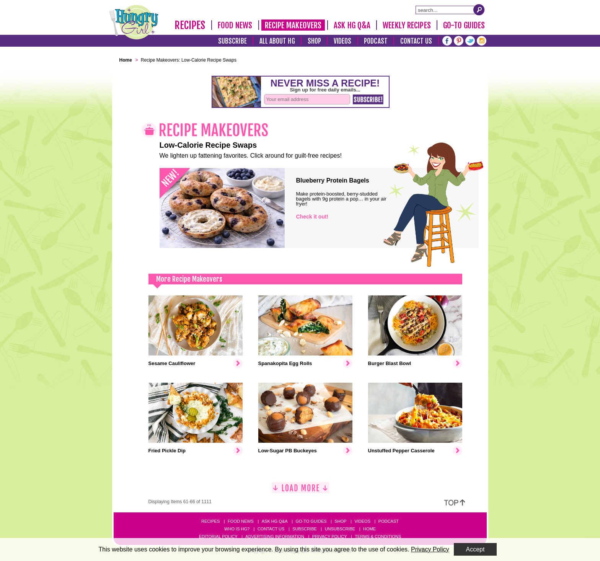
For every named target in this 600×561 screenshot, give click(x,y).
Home (369, 529)
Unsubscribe (340, 529)
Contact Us (416, 41)
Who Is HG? (236, 529)
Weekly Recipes (406, 25)
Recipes (189, 25)
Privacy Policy (329, 536)
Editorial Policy (218, 536)
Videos (343, 41)
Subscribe (232, 41)
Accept (475, 549)
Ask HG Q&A (352, 25)
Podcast (376, 41)
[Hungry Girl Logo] (133, 22)
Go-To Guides (464, 25)
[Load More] (300, 490)
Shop (314, 41)
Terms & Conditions (378, 536)
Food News (235, 25)
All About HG (277, 41)
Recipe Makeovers (293, 25)
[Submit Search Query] (479, 9)
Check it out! (312, 217)
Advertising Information (274, 536)
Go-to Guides (310, 521)
